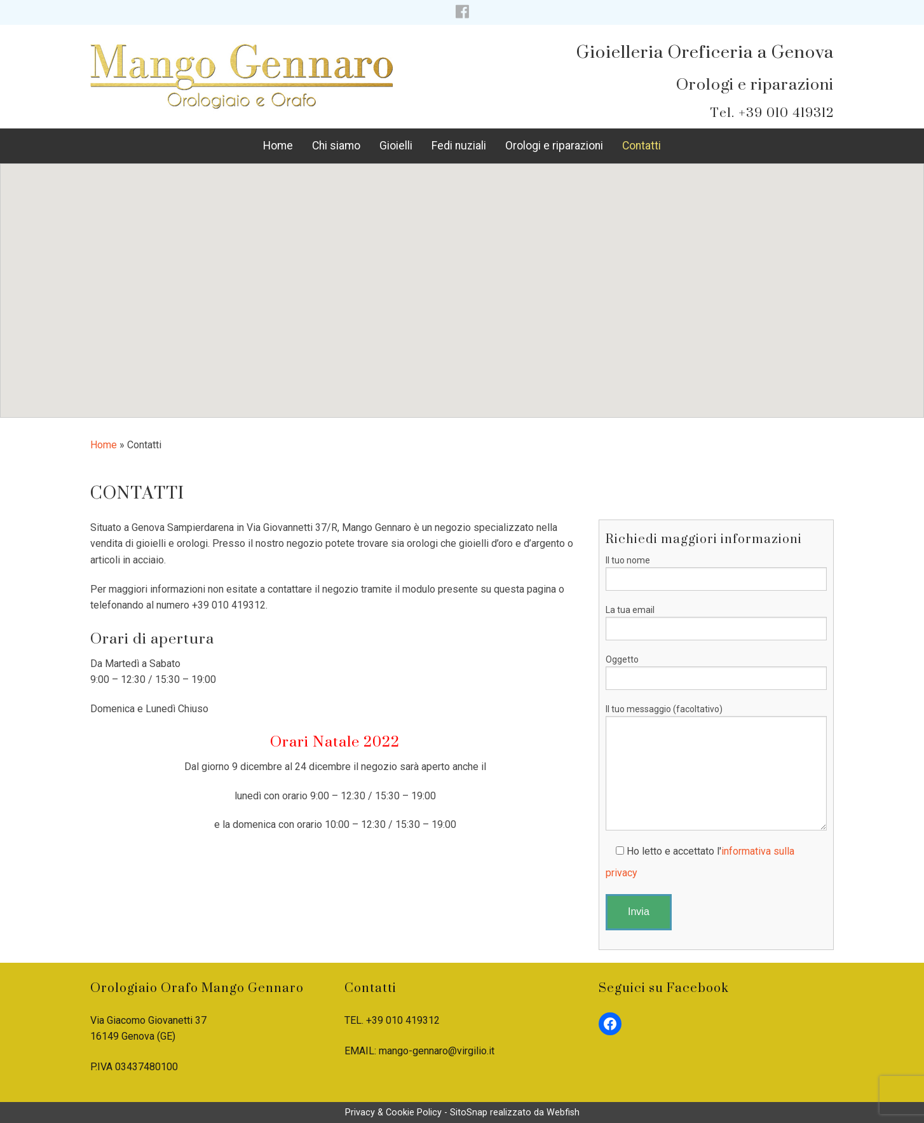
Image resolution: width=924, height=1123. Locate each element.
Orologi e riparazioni (554, 145)
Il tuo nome (716, 573)
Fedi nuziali (458, 145)
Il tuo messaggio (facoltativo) (716, 767)
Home (278, 145)
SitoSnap (468, 1112)
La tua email (716, 622)
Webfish (563, 1112)
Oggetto (716, 672)
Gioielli (395, 145)
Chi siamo (336, 145)
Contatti (641, 145)
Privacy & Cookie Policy (393, 1112)
